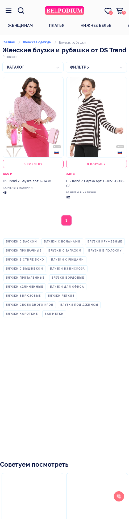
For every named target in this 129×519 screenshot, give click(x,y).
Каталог (15, 67)
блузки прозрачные (24, 250)
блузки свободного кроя (29, 304)
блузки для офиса (67, 286)
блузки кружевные (105, 241)
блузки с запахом (64, 250)
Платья (57, 25)
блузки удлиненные (24, 286)
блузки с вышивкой (24, 268)
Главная (8, 42)
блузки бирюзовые (23, 295)
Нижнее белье (96, 25)
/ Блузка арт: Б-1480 (27, 181)
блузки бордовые (68, 277)
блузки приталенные (25, 277)
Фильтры (80, 67)
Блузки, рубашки (72, 42)
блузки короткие (22, 313)
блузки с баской (21, 241)
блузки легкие (61, 295)
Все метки (54, 313)
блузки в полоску (105, 250)
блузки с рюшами (67, 259)
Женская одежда (37, 42)
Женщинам (20, 25)
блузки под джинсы (79, 304)
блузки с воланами (62, 241)
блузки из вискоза (67, 268)
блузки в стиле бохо (25, 259)
